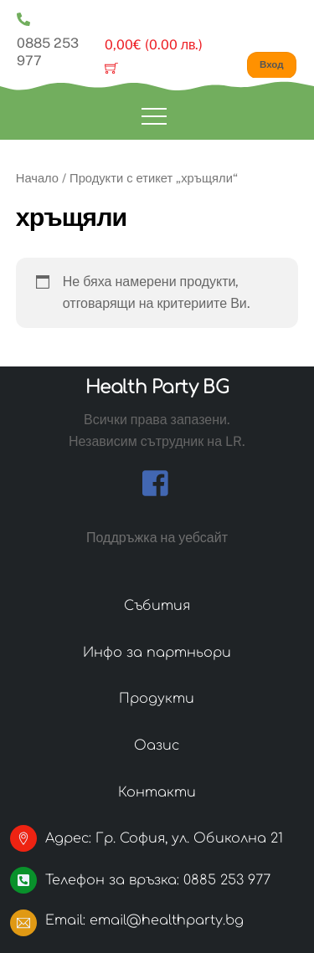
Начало (37, 178)
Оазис (156, 745)
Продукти (156, 698)
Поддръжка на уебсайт (157, 538)
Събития (157, 605)
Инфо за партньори (157, 652)
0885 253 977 (48, 39)
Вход (272, 64)
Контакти (157, 792)
